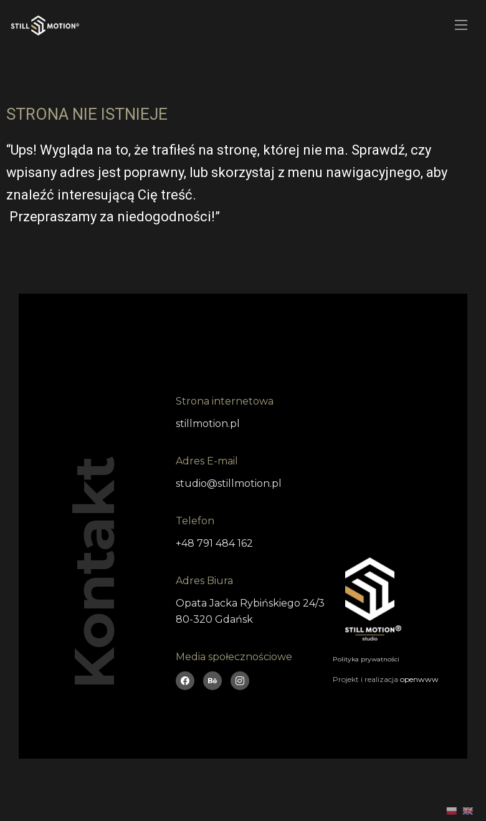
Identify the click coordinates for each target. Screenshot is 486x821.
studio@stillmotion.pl (229, 483)
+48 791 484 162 (214, 543)
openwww (419, 679)
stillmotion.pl (208, 424)
